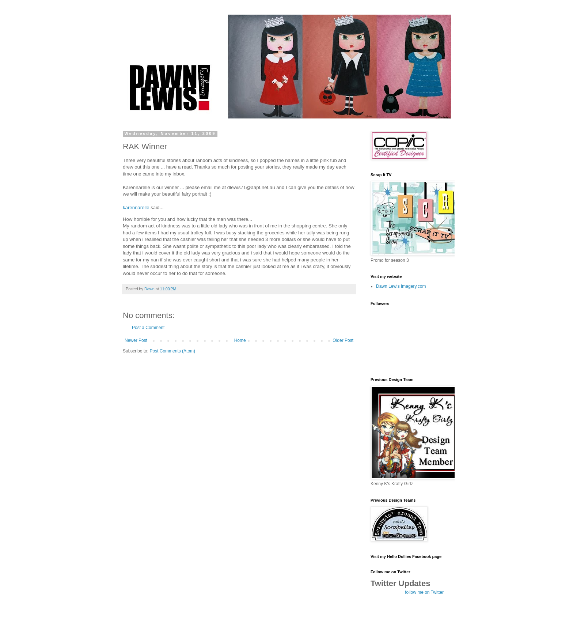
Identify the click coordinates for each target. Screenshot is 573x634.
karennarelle (136, 207)
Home (240, 340)
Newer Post (136, 340)
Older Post (343, 340)
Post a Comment (148, 327)
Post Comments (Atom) (172, 351)
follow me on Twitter (424, 592)
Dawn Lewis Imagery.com (401, 286)
